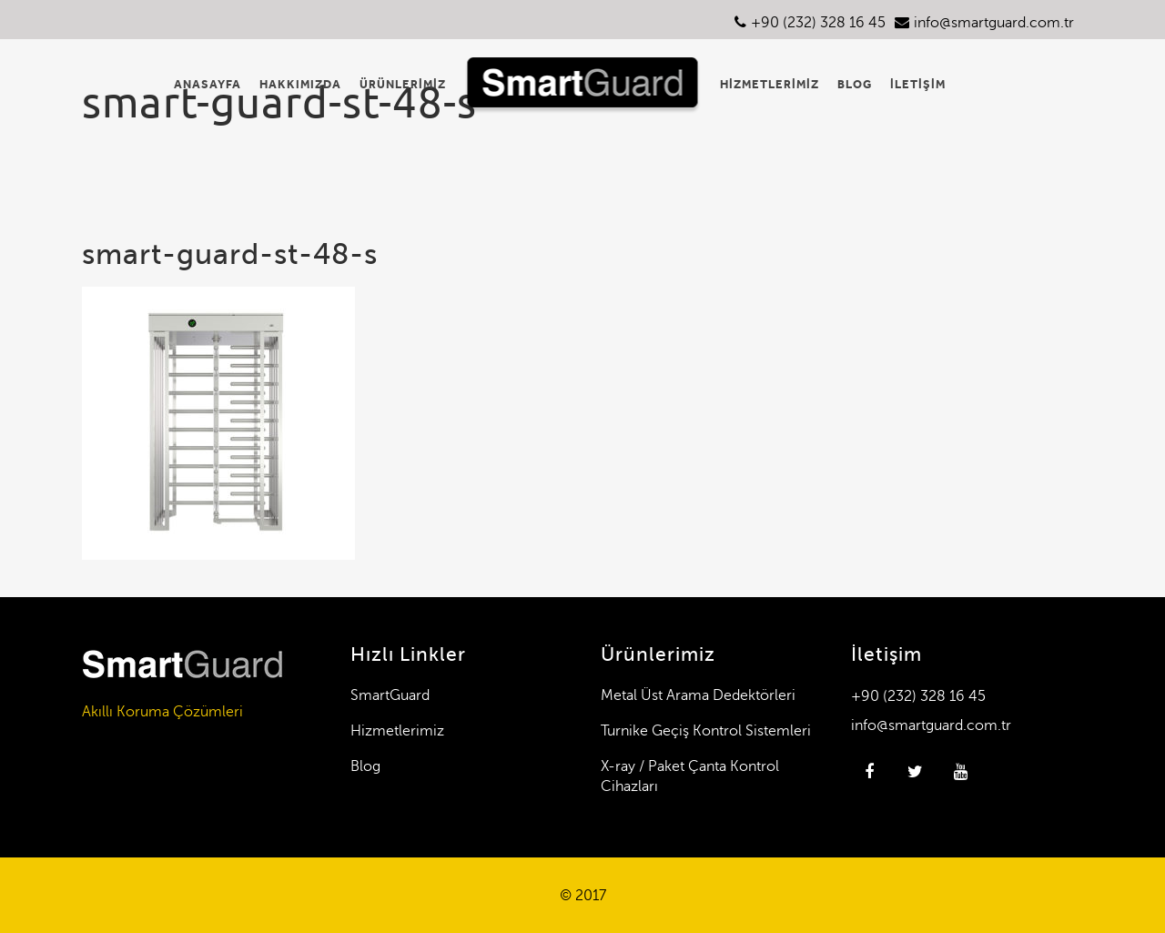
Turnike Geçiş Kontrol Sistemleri (706, 730)
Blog (365, 766)
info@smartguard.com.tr (994, 22)
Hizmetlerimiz (397, 730)
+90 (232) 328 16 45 (818, 22)
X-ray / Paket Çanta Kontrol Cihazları (690, 776)
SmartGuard (390, 695)
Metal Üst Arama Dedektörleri (698, 695)
